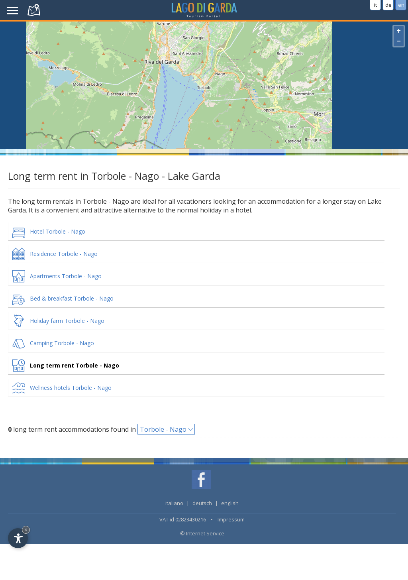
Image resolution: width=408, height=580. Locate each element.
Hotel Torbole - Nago (57, 231)
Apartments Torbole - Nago (66, 276)
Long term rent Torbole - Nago (74, 365)
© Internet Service (202, 533)
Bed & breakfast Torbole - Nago (72, 298)
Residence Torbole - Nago (64, 254)
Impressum (231, 519)
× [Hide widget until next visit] (25, 530)
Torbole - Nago (163, 429)
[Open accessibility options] (18, 538)
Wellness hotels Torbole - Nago (71, 387)
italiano (174, 503)
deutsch (202, 503)
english (230, 503)
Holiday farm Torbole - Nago (67, 320)
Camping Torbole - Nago (62, 343)
